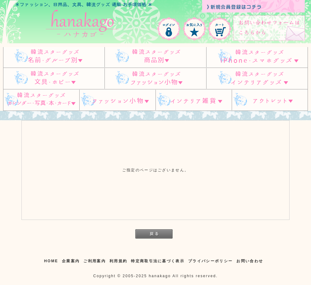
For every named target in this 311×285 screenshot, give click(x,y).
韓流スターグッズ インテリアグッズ (257, 78)
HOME (51, 261)
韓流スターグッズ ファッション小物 (155, 78)
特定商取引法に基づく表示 (157, 261)
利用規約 (118, 261)
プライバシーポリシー (210, 261)
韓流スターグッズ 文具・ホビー (53, 78)
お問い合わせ (249, 261)
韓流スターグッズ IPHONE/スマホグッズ (257, 57)
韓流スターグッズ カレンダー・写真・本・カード (41, 100)
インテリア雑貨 (194, 100)
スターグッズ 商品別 (155, 57)
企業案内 (71, 261)
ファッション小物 (117, 100)
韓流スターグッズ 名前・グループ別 (53, 57)
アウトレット (270, 100)
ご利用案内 (94, 261)
